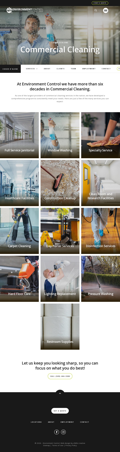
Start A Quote (100, 3)
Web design (65, 443)
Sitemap (46, 445)
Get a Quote (60, 411)
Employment (89, 69)
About (47, 69)
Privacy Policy (71, 445)
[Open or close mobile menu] (105, 10)
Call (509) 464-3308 (60, 376)
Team (73, 69)
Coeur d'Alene (10, 69)
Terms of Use (57, 445)
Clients (61, 69)
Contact (106, 69)
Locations (36, 422)
